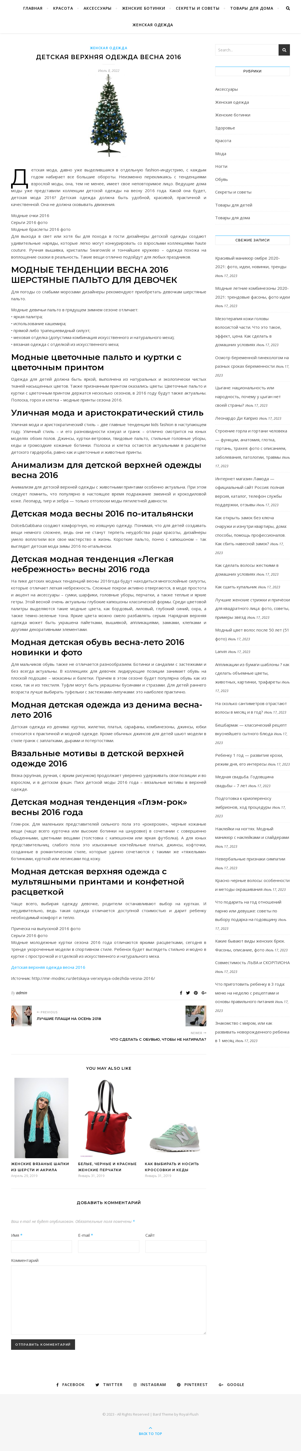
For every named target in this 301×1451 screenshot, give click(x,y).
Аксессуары (98, 8)
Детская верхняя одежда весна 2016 (48, 967)
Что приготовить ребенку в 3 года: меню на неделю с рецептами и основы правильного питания (250, 992)
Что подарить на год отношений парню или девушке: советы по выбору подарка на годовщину (248, 910)
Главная (33, 8)
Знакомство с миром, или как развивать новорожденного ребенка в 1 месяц (252, 1031)
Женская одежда (153, 24)
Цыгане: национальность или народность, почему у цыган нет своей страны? (248, 396)
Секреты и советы (198, 8)
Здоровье (225, 128)
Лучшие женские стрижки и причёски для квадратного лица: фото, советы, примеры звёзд (252, 608)
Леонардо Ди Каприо (236, 418)
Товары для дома (251, 8)
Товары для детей (233, 205)
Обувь (221, 179)
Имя (16, 1235)
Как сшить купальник (236, 586)
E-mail (85, 1235)
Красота (63, 8)
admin (21, 992)
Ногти (221, 166)
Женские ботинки (143, 8)
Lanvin (221, 651)
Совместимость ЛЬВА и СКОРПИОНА (252, 962)
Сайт (150, 1235)
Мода (220, 153)
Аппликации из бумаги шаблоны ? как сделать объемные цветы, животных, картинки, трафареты (252, 673)
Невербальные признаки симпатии (250, 859)
